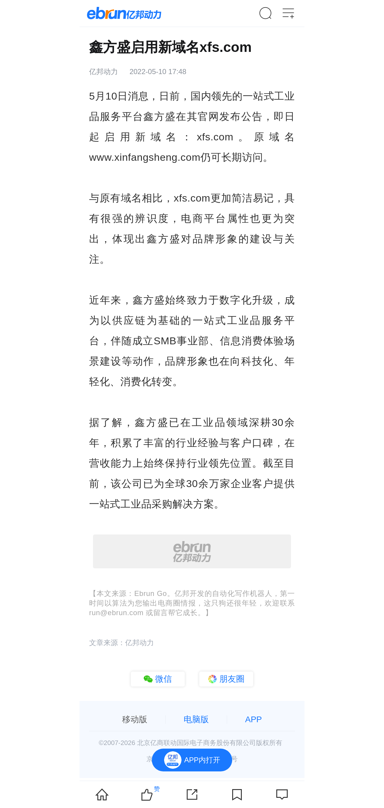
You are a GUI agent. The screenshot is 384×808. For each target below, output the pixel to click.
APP (253, 719)
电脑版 (196, 719)
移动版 (134, 719)
